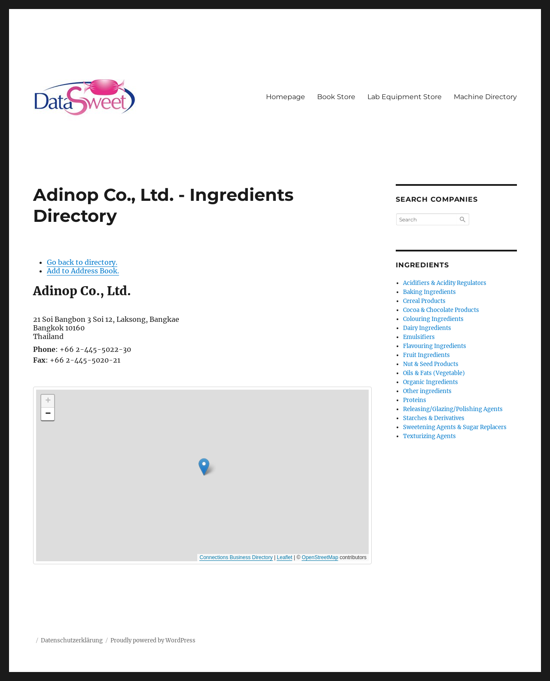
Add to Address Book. (83, 270)
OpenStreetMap (320, 557)
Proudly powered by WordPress (153, 640)
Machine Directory (485, 97)
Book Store (336, 97)
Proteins (414, 400)
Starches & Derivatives (433, 418)
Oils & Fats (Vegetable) (434, 373)
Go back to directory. (82, 262)
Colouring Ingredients (433, 319)
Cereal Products (424, 301)
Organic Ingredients (430, 382)
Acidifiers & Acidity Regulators (444, 283)
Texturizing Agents (429, 436)
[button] (324, 484)
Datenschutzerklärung (72, 640)
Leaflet (284, 557)
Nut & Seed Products (430, 364)
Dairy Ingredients (427, 328)
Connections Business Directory (235, 557)
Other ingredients (427, 391)
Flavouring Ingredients (434, 346)
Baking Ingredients (429, 292)
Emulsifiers (419, 337)
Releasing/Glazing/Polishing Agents (453, 409)
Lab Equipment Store (404, 97)
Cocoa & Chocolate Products (441, 310)
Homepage (285, 97)
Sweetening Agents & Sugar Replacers (455, 427)
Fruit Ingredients (426, 355)
